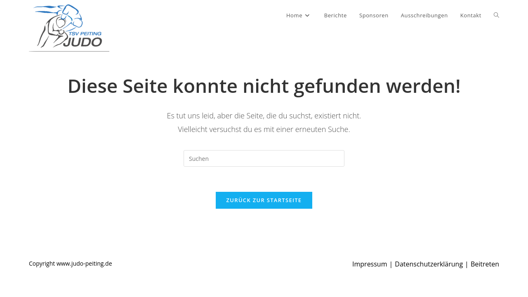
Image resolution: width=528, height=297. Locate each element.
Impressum (369, 264)
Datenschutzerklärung (429, 264)
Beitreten (485, 264)
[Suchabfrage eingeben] (264, 158)
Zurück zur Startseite (264, 200)
